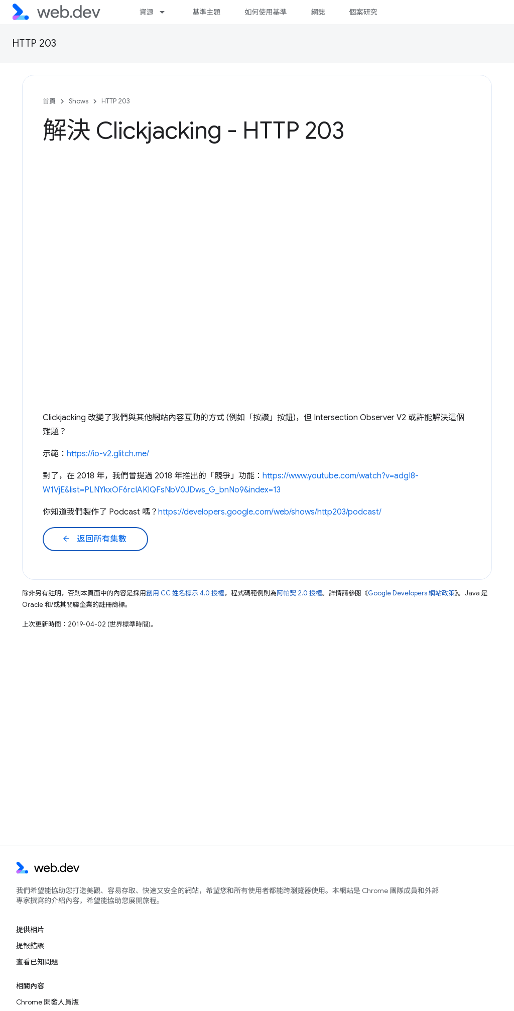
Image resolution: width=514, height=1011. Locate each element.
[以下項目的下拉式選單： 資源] (166, 12)
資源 (146, 12)
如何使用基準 (265, 12)
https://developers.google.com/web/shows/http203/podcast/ (269, 512)
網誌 (318, 12)
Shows (78, 101)
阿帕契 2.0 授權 (299, 593)
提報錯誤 (30, 945)
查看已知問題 (37, 961)
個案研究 (363, 12)
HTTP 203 (34, 43)
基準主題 (206, 12)
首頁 (49, 101)
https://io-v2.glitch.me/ (108, 454)
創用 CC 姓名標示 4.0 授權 (185, 593)
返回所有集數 (94, 539)
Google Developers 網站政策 (411, 593)
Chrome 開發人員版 (47, 1001)
